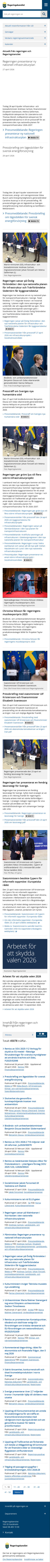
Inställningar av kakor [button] (33, 1559)
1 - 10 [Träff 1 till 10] (7, 1487)
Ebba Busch (22, 1086)
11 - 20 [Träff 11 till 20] (17, 1487)
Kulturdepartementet (14, 1116)
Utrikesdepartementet (34, 1135)
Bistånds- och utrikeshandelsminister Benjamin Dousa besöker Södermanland (25, 1127)
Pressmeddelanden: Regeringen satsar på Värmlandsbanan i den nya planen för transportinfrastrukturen (23, 528)
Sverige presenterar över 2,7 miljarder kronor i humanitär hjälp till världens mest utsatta (26, 1394)
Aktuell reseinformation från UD (25, 25)
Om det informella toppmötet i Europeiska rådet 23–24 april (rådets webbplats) (25, 921)
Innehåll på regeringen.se (25, 1506)
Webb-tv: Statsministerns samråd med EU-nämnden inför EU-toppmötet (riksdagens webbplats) (23, 929)
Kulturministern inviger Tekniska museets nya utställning (26, 1285)
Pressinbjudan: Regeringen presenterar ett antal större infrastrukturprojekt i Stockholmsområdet (23, 557)
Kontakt (9, 1532)
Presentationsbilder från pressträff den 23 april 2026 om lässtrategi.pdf (25, 821)
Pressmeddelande (36, 1083)
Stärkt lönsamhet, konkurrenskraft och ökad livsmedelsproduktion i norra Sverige (24, 1372)
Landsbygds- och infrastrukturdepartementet (22, 1226)
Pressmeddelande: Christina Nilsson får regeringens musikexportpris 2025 (22, 640)
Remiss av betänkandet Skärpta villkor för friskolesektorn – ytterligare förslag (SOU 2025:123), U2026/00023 (26, 1163)
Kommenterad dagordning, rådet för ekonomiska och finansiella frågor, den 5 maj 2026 (25, 1350)
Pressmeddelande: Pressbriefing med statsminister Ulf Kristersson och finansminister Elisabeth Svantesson (25, 720)
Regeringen (36, 1384)
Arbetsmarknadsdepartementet (31, 1113)
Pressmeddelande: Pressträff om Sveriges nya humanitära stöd (24, 415)
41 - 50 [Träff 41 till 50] (8, 1492)
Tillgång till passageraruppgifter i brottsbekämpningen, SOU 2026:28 (22, 1468)
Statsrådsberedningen (15, 1091)
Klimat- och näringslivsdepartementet (22, 1088)
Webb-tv (8, 1086)
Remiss (21, 1067)
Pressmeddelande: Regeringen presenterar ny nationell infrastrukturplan (24, 134)
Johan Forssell (39, 1271)
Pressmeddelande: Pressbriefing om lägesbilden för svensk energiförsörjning (25, 217)
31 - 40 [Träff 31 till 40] (37, 1487)
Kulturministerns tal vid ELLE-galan (22, 1199)
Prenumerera (41, 1035)
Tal (29, 1203)
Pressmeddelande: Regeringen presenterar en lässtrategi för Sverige (25, 815)
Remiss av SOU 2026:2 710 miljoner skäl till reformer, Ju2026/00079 (25, 1143)
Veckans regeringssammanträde (25, 38)
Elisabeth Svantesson (29, 1359)
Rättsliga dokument (13, 1382)
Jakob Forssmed (16, 1192)
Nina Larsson (15, 1110)
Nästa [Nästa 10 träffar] (18, 1492)
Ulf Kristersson (35, 1086)
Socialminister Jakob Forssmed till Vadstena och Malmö (22, 1184)
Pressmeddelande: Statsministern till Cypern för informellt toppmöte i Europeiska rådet (24, 915)
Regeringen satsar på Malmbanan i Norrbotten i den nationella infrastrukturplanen (22, 1215)
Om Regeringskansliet (12, 1559)
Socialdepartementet (33, 1192)
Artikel (31, 1309)
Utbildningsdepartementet (17, 1118)
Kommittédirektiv (35, 1379)
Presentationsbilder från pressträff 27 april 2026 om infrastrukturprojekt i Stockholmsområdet (23, 335)
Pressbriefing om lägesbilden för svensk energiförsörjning (25, 1078)
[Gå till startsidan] (13, 4)
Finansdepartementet (14, 1069)
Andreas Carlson (16, 1225)
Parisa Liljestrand (29, 1110)
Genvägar (25, 32)
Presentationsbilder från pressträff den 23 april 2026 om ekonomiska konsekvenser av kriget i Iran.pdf (25, 729)
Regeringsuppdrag (36, 1429)
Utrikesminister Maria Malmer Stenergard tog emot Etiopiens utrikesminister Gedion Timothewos (26, 1303)
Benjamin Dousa (16, 1135)
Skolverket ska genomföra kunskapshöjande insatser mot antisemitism (20, 1101)
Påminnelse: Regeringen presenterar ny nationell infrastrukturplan (25, 1236)
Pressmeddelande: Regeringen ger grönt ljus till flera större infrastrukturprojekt (25, 512)
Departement (25, 1513)
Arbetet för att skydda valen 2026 (19, 1009)
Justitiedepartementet (14, 1154)
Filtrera (19, 1034)
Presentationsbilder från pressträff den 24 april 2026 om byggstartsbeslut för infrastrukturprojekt (25, 520)
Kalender (25, 44)
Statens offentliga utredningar (18, 1476)
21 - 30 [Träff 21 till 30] (27, 1487)
